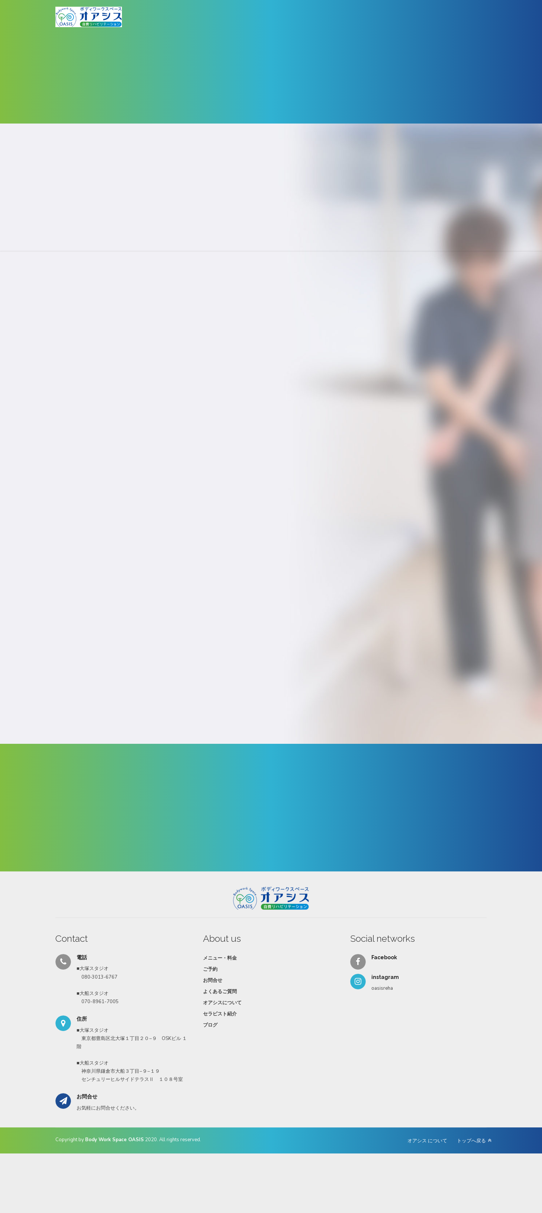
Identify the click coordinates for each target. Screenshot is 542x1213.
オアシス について (427, 1140)
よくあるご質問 (220, 991)
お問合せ (212, 980)
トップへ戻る (471, 1140)
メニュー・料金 (220, 958)
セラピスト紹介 (220, 1014)
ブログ (210, 1025)
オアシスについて (222, 1002)
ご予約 (210, 969)
